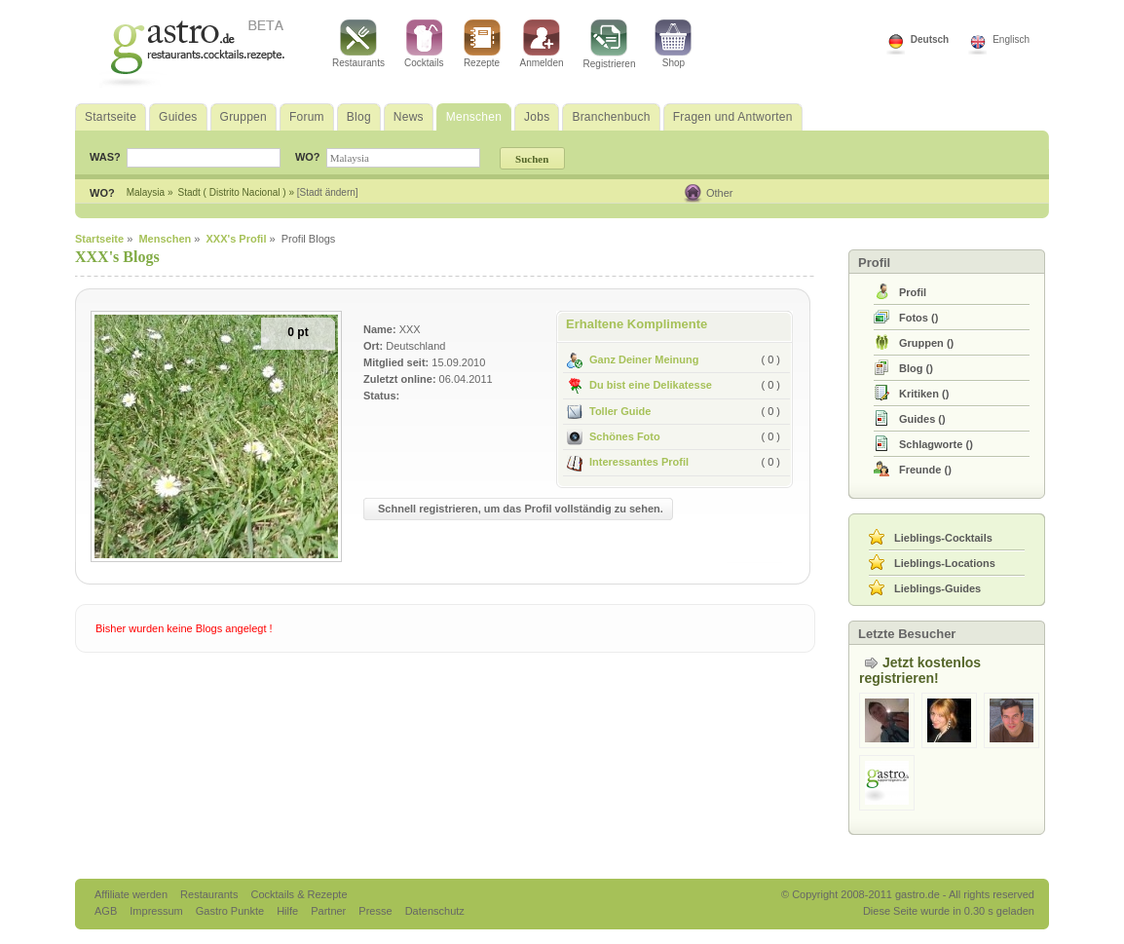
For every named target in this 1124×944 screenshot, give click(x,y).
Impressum (157, 911)
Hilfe (289, 911)
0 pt (297, 332)
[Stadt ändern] (327, 192)
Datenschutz (435, 911)
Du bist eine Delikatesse (639, 385)
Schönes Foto (613, 436)
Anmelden (542, 43)
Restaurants (358, 43)
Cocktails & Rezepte (298, 894)
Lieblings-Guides (937, 588)
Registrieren (609, 44)
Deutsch (930, 39)
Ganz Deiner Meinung (632, 359)
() (918, 317)
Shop (673, 43)
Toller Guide (609, 411)
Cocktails (424, 43)
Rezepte (482, 43)
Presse (375, 911)
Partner (330, 911)
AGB (107, 911)
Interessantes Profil (628, 462)
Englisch (1011, 39)
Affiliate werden (132, 894)
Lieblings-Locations (944, 563)
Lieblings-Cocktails (943, 538)
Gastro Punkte (231, 911)
